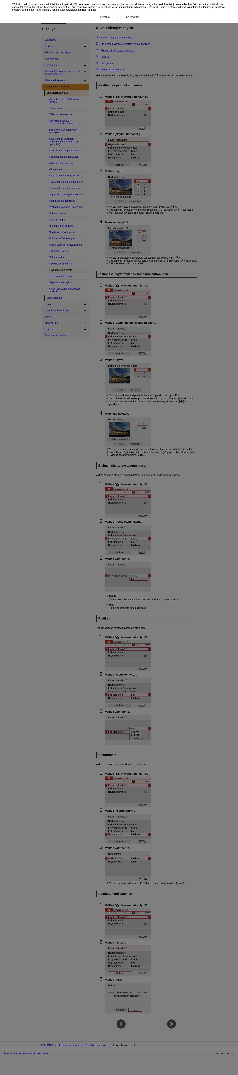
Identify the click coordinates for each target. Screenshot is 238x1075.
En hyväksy (103, 7)
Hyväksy (37, 7)
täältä (215, 4)
